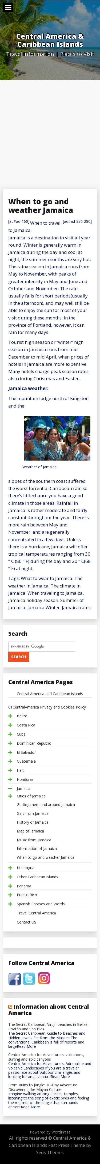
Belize (22, 716)
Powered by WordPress (50, 1132)
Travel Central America (36, 913)
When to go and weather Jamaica (45, 857)
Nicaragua (25, 868)
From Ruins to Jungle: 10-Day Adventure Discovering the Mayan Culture (42, 1087)
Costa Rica (26, 725)
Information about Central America (48, 1010)
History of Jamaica (33, 822)
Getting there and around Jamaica (46, 805)
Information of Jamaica (37, 848)
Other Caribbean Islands (37, 877)
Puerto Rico (27, 895)
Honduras (25, 779)
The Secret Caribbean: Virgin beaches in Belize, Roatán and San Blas (48, 1026)
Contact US (26, 922)
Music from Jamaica (34, 840)
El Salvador (26, 752)
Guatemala (26, 761)
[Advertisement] (50, 133)
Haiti (21, 770)
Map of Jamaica (30, 831)
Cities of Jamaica (31, 796)
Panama (24, 886)
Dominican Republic (34, 743)
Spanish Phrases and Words (41, 904)
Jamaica (23, 788)
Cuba (21, 734)
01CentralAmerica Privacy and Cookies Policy (47, 707)
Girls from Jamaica (33, 813)
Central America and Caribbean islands (50, 694)
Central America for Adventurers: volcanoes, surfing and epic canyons (46, 1057)
